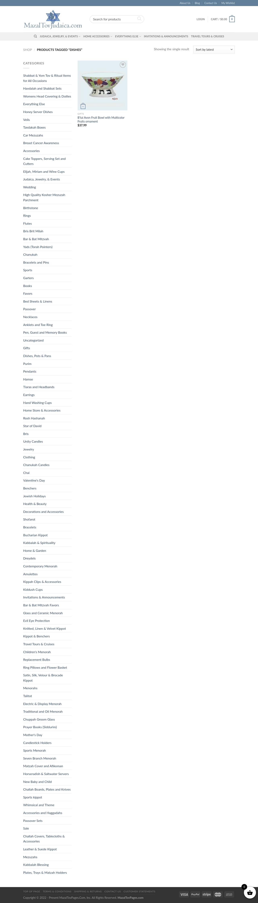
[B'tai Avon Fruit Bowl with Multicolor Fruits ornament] (102, 85)
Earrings (29, 395)
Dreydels (29, 558)
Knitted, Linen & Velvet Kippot (44, 628)
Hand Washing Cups (37, 402)
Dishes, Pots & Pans (37, 356)
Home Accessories (97, 36)
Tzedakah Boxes (34, 127)
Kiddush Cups (33, 589)
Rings (27, 215)
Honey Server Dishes (38, 112)
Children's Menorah (37, 652)
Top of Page (31, 891)
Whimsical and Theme (38, 805)
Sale (26, 828)
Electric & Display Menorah (42, 704)
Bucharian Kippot (35, 535)
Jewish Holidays (34, 496)
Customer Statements (139, 891)
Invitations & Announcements (166, 36)
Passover (29, 309)
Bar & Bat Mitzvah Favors (41, 605)
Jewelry (28, 449)
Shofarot (29, 519)
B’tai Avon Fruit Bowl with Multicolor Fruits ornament (101, 119)
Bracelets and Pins (36, 262)
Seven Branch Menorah (39, 758)
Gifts (26, 348)
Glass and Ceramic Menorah (43, 613)
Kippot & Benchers (36, 636)
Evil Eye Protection (36, 620)
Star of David (32, 426)
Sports (27, 270)
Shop (27, 49)
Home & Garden (34, 550)
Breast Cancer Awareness (41, 143)
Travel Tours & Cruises (207, 36)
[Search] (35, 36)
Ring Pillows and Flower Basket (45, 667)
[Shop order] (214, 49)
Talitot (27, 696)
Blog (197, 3)
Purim (27, 364)
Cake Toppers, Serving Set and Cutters (44, 161)
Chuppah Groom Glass (39, 719)
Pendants (29, 371)
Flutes (27, 223)
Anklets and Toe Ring (38, 325)
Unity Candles (33, 441)
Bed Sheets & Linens (37, 301)
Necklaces (30, 317)
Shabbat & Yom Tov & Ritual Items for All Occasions (47, 78)
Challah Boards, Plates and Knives (47, 789)
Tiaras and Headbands (38, 387)
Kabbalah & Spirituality (39, 543)
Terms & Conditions (57, 891)
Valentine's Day (34, 480)
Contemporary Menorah (40, 566)
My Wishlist (228, 3)
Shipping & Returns (88, 891)
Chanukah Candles (36, 465)
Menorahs (30, 688)
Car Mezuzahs (33, 135)
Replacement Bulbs (36, 659)
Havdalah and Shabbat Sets (42, 88)
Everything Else (128, 36)
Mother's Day (32, 735)
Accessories (31, 151)
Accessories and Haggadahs (42, 813)
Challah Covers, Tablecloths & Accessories (44, 838)
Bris (26, 434)
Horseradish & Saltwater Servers (46, 774)
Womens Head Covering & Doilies (47, 96)
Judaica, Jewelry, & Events (60, 36)
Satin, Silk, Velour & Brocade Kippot (43, 677)
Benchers (29, 488)
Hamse (28, 379)
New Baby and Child (37, 782)
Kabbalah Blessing (36, 864)
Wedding (29, 187)
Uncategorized (33, 340)
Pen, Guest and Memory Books (45, 332)
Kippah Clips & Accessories (42, 581)
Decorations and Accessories (43, 511)
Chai (26, 473)
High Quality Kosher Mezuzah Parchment (44, 197)
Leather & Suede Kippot (40, 849)
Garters (28, 278)
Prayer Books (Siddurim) (40, 727)
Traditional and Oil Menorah (43, 711)
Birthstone (30, 208)
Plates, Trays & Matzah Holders (45, 872)
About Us (185, 3)
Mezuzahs (30, 857)
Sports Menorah (34, 750)
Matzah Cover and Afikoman (43, 766)
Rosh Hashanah (34, 418)
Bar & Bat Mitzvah (36, 239)
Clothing (29, 457)
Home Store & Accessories (41, 410)
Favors (27, 293)
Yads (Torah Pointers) (37, 247)
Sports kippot (32, 797)
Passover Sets (33, 820)
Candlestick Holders (37, 743)
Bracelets (29, 527)
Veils (26, 120)
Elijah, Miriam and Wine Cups (44, 171)
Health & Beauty (35, 504)
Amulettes (30, 574)
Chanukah (30, 254)
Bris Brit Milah (33, 231)
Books (27, 286)
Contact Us (210, 3)
